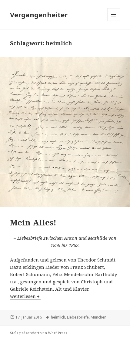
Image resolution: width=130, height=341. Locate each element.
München (98, 317)
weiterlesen (23, 296)
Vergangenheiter (39, 14)
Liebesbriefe (78, 317)
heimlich (58, 317)
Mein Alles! (33, 222)
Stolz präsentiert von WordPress (38, 333)
